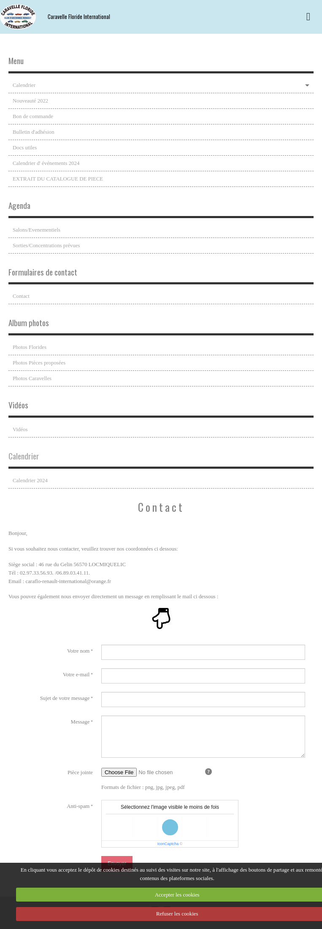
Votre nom (78, 651)
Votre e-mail (76, 675)
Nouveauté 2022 (30, 101)
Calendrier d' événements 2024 (46, 163)
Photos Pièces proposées (39, 363)
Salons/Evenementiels (36, 230)
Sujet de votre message (65, 698)
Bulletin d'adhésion (33, 132)
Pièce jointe (80, 772)
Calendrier (24, 85)
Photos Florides (29, 347)
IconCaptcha (168, 844)
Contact (21, 296)
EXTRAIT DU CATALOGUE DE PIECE (58, 179)
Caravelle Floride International (79, 17)
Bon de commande (33, 116)
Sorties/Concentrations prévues (46, 245)
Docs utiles (25, 148)
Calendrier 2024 (30, 480)
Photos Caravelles (32, 378)
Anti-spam (78, 806)
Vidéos (20, 429)
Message (80, 722)
